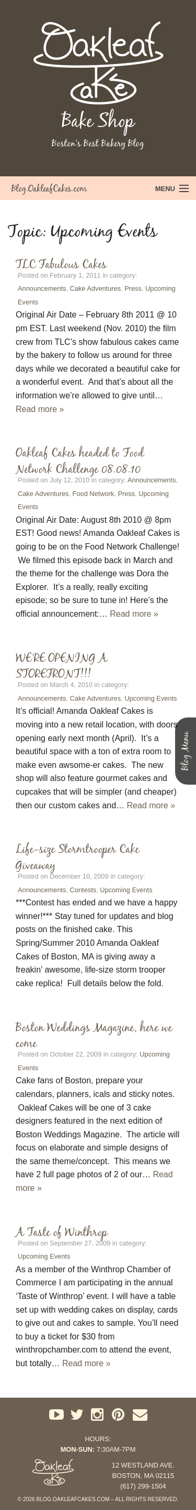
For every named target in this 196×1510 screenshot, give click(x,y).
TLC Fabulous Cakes (61, 264)
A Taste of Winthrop (61, 1232)
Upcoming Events (150, 698)
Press (133, 288)
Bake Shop (98, 120)
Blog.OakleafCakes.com (49, 188)
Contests (83, 890)
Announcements (42, 288)
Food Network (93, 494)
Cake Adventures (95, 288)
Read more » (40, 409)
